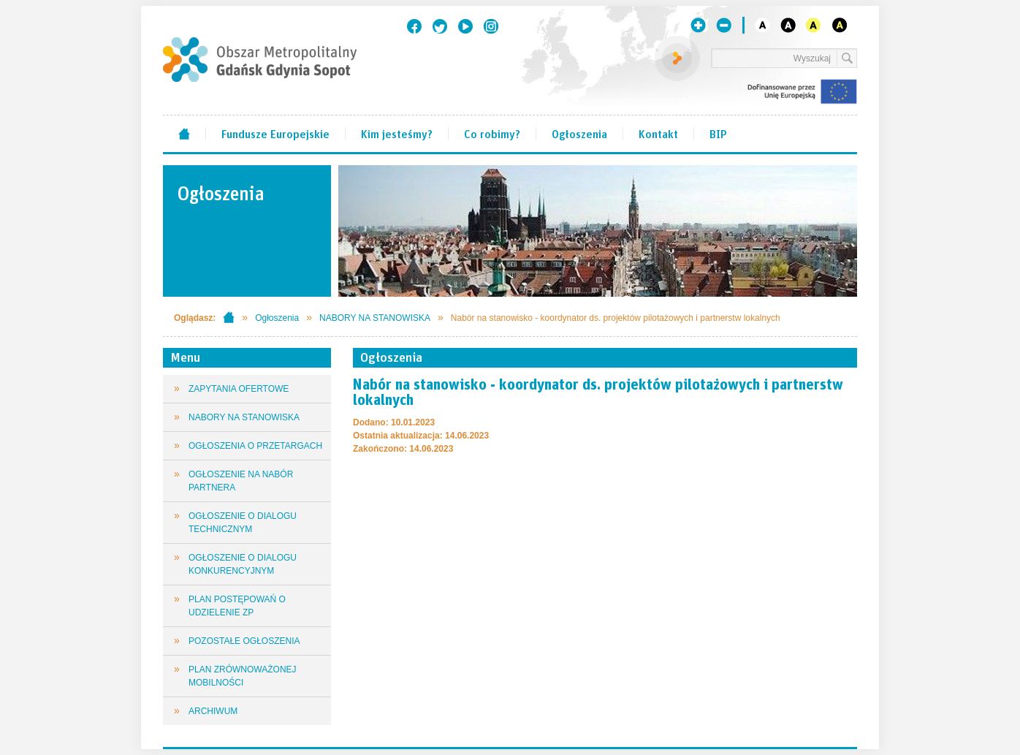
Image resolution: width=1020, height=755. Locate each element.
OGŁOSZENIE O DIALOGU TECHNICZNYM (243, 522)
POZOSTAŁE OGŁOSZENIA (244, 641)
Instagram (491, 26)
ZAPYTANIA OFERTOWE (239, 389)
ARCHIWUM (213, 711)
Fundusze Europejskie (275, 133)
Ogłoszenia (579, 133)
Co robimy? (492, 133)
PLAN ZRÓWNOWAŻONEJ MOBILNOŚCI (243, 676)
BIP (718, 133)
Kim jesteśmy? (397, 133)
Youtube (465, 26)
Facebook (414, 26)
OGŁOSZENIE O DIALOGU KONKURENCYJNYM (243, 564)
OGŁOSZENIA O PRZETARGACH (255, 446)
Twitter (440, 26)
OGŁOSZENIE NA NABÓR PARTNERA (241, 481)
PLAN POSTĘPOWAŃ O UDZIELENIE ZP (237, 606)
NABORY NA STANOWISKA (374, 318)
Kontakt (658, 133)
